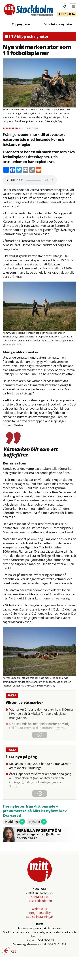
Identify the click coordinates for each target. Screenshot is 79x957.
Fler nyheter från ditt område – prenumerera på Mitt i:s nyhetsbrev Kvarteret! (35, 811)
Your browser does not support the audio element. (30, 180)
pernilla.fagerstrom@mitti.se (38, 834)
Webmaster (40, 909)
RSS (11, 951)
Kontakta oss (39, 897)
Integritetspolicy (40, 913)
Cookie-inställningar (39, 917)
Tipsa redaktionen (39, 901)
